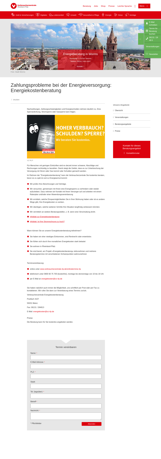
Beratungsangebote (123, 124)
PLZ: (32, 372)
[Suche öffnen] (135, 5)
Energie (108, 15)
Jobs (96, 6)
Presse (111, 6)
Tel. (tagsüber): (36, 392)
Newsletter (153, 54)
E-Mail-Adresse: (37, 362)
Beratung (87, 6)
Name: (33, 353)
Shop (103, 6)
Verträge (132, 15)
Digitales (43, 15)
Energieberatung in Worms (80, 54)
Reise (120, 15)
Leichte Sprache (124, 6)
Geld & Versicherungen (25, 15)
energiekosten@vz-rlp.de (52, 279)
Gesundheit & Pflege (91, 15)
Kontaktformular (133, 153)
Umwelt (73, 15)
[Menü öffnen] (144, 6)
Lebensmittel (59, 15)
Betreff (33, 402)
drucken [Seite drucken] (16, 100)
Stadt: (32, 382)
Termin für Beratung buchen (153, 31)
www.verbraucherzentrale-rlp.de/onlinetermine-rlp (60, 269)
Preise (117, 131)
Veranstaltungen (121, 117)
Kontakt (80, 66)
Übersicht (119, 110)
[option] (131, 110)
